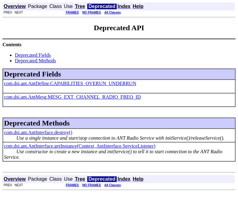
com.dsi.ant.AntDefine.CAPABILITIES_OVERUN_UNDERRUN (70, 83)
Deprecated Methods (35, 60)
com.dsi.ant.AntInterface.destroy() (38, 132)
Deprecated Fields (33, 55)
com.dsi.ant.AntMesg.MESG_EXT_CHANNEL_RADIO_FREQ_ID (72, 97)
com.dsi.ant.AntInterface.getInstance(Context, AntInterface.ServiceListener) (79, 146)
